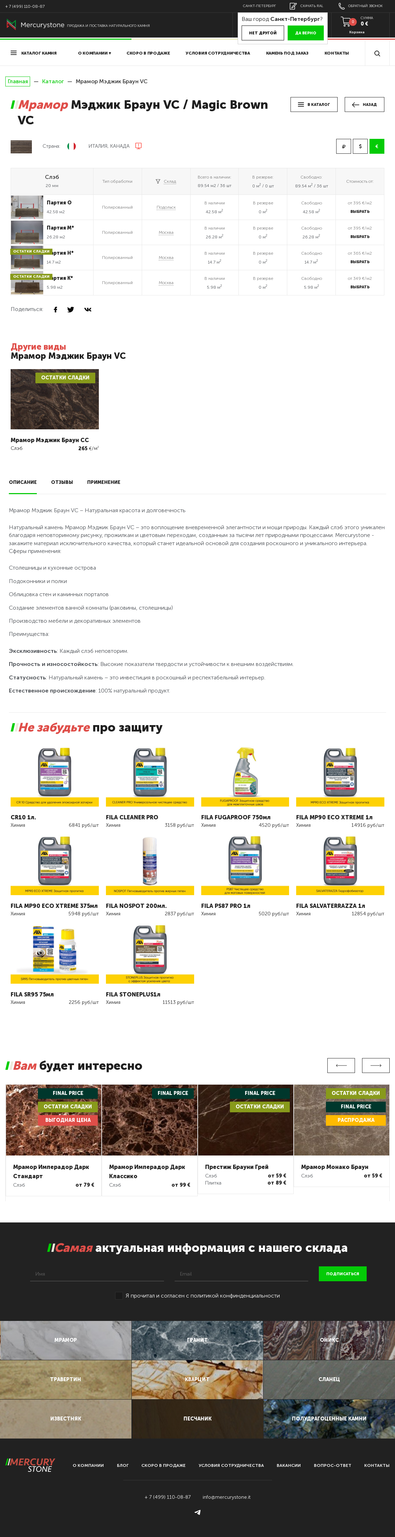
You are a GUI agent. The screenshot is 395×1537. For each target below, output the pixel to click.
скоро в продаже (148, 53)
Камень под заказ (287, 53)
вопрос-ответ (332, 1465)
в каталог (314, 104)
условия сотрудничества (218, 53)
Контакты (337, 53)
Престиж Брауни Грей (237, 1167)
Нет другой (263, 33)
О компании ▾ (94, 53)
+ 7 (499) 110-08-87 (25, 6)
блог (123, 1465)
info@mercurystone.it (226, 1497)
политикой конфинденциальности (235, 1295)
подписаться (342, 1274)
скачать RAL (306, 6)
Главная (18, 81)
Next (376, 1065)
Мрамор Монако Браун (334, 1167)
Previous (341, 1065)
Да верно (305, 33)
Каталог (53, 81)
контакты (377, 1465)
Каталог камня (34, 53)
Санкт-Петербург (259, 6)
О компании (88, 1465)
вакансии (289, 1465)
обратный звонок (361, 6)
